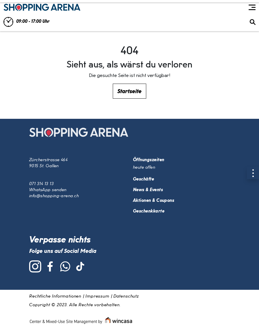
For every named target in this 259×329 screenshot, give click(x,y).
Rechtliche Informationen (55, 296)
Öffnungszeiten (148, 160)
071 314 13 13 (41, 184)
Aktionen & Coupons (153, 201)
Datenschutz (126, 296)
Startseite (129, 91)
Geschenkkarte (148, 211)
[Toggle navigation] (252, 7)
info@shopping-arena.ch (54, 196)
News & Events (148, 190)
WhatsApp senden (48, 190)
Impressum (97, 296)
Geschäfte (143, 179)
